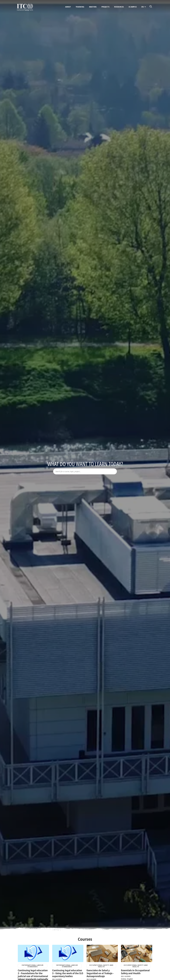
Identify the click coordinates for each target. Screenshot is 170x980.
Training (80, 7)
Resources (119, 7)
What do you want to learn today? (85, 464)
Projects (105, 7)
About (68, 7)
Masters (93, 7)
